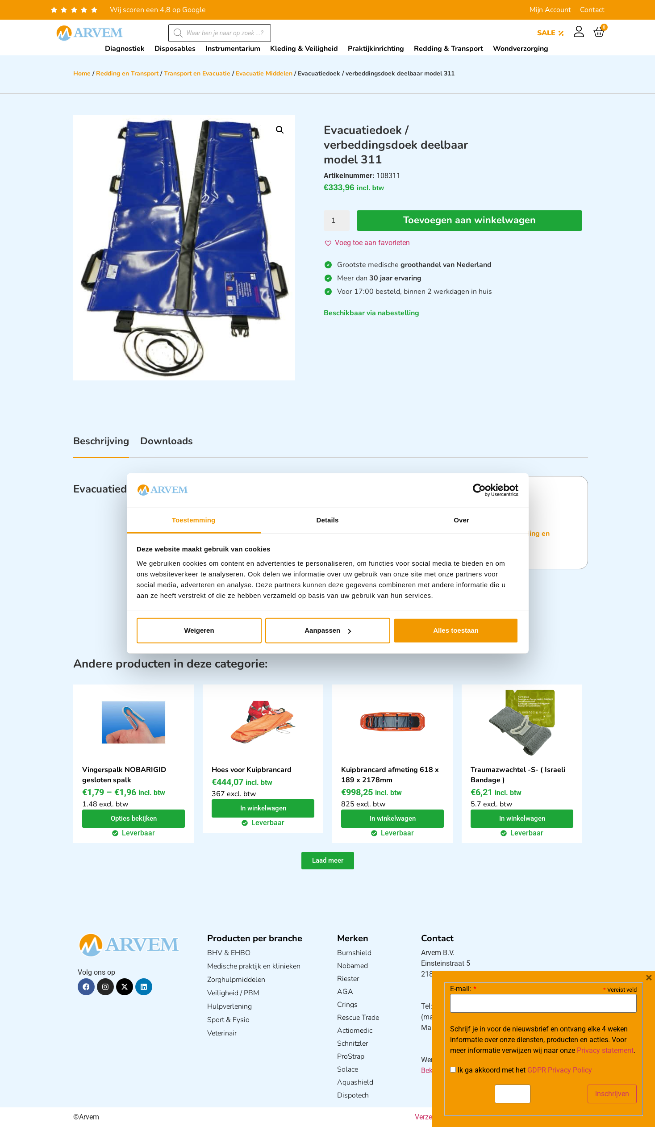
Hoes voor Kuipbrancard (252, 770)
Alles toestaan (456, 630)
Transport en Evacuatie (197, 73)
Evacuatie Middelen (264, 73)
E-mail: (463, 989)
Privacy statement (605, 1050)
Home (82, 73)
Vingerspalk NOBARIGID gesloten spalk (124, 775)
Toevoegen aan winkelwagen (469, 220)
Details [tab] (328, 520)
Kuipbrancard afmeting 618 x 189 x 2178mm (390, 775)
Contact (592, 10)
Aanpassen (328, 630)
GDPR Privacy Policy (559, 1070)
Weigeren (199, 630)
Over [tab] (461, 520)
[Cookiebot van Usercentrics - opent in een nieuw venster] (479, 490)
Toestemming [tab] (194, 520)
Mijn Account (550, 10)
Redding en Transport (127, 73)
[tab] (101, 446)
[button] (280, 130)
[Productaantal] (337, 220)
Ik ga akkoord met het (521, 1070)
